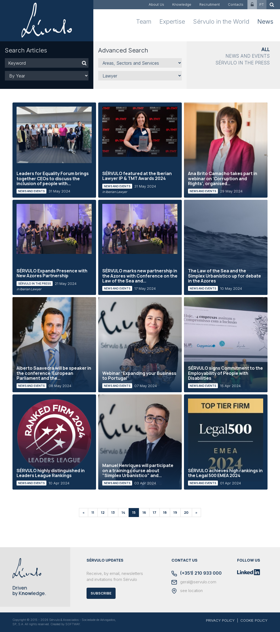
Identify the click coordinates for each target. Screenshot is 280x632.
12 (102, 512)
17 (154, 512)
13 (113, 512)
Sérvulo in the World (221, 21)
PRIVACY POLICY (220, 620)
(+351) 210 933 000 (196, 573)
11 (92, 512)
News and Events (247, 56)
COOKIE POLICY (254, 620)
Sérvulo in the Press (242, 63)
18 (165, 512)
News (265, 21)
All (265, 49)
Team (143, 21)
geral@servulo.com (193, 582)
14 (123, 512)
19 (175, 512)
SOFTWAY (72, 624)
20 (186, 512)
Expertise (172, 21)
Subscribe (101, 593)
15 (134, 512)
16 (144, 512)
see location (187, 591)
